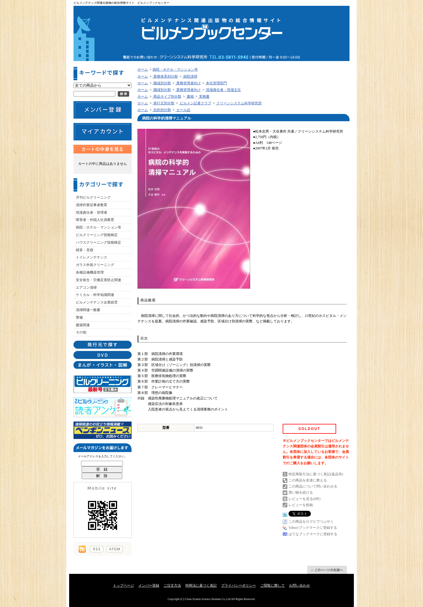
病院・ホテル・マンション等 (98, 227)
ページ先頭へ (327, 570)
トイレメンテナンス (91, 257)
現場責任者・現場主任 (223, 90)
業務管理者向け (188, 83)
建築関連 (83, 325)
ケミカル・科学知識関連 (95, 295)
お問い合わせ (299, 585)
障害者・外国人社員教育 (95, 220)
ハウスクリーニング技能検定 (98, 242)
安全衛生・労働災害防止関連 (98, 280)
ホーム (142, 69)
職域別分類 (162, 83)
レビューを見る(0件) (304, 499)
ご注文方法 (172, 585)
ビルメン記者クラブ (195, 103)
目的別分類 (162, 110)
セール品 (182, 110)
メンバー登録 (148, 585)
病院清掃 (189, 76)
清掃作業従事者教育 (91, 205)
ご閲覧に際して (272, 585)
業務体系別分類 (165, 76)
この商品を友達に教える (307, 480)
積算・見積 (84, 250)
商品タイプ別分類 (167, 96)
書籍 (190, 96)
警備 (79, 317)
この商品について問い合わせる (312, 486)
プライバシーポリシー (238, 585)
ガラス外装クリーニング (95, 265)
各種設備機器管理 (90, 272)
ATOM (114, 549)
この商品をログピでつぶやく (311, 521)
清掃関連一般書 (88, 310)
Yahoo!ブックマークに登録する (312, 528)
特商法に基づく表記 (201, 585)
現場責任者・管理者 (91, 212)
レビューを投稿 (300, 505)
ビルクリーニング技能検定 (97, 235)
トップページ (123, 585)
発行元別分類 (163, 103)
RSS (96, 549)
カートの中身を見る (103, 149)
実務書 (203, 96)
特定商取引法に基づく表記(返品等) (315, 474)
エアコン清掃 (86, 287)
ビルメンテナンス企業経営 (97, 302)
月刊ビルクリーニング (93, 197)
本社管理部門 (216, 83)
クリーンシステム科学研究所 (239, 103)
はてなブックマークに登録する (312, 534)
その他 (81, 332)
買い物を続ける (300, 492)
